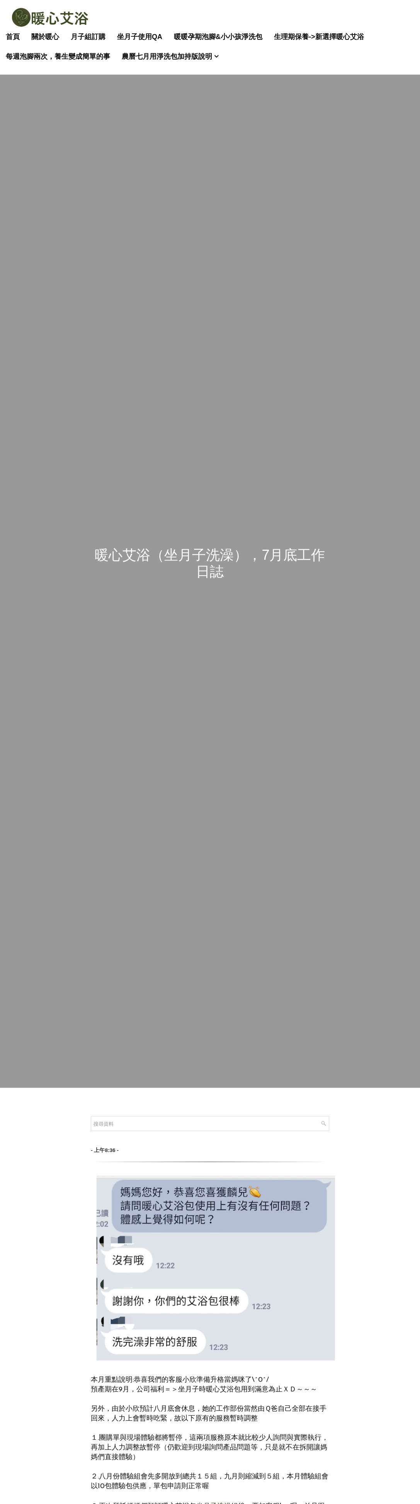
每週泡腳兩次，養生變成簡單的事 (58, 56)
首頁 (13, 37)
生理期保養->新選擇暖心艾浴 (319, 37)
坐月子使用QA (139, 37)
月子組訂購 (88, 37)
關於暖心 (45, 37)
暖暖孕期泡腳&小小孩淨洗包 (218, 37)
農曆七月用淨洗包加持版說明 (167, 56)
